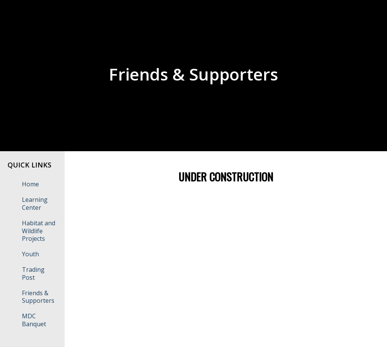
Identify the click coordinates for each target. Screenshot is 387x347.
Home (30, 184)
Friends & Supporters (38, 297)
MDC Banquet (34, 320)
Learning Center (35, 203)
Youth (30, 254)
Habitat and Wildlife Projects (38, 231)
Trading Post (33, 273)
